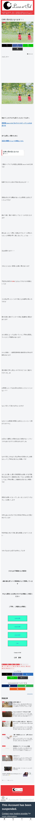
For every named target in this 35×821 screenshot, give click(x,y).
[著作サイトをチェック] (9, 685)
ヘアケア (4, 666)
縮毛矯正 (28, 666)
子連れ (17, 664)
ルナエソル (9, 666)
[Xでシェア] (7, 45)
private (9, 664)
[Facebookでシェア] (17, 45)
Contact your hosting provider (15, 814)
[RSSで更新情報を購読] (17, 689)
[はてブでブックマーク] (28, 674)
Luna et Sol (4, 664)
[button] (17, 49)
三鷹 (14, 666)
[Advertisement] (12, 71)
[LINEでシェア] (28, 45)
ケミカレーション (24, 664)
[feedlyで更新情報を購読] (25, 685)
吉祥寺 (18, 666)
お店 (13, 664)
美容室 (3, 668)
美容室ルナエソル (10, 668)
